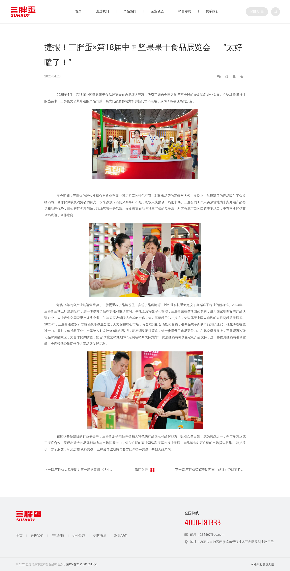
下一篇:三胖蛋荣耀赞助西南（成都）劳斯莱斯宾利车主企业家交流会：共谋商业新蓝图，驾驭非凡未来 (210, 470)
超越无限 (268, 564)
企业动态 (78, 536)
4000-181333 (202, 522)
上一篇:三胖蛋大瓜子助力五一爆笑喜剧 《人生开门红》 (79, 470)
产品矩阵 (58, 536)
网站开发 (256, 564)
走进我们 (37, 536)
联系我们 (120, 536)
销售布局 (99, 536)
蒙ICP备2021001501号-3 (81, 564)
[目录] (257, 11)
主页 (19, 536)
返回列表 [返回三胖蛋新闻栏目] (145, 469)
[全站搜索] (275, 11)
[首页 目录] (78, 11)
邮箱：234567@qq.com (207, 535)
